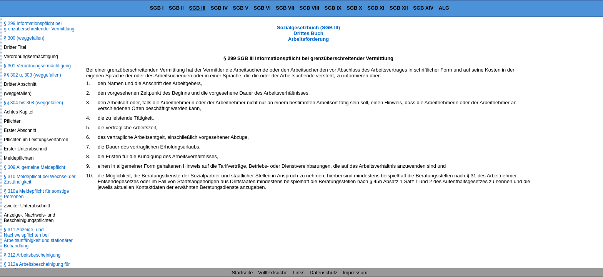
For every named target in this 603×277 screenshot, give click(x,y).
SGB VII (285, 8)
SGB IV (219, 8)
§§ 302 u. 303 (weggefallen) (32, 75)
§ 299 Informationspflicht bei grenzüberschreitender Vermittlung (39, 26)
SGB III (197, 8)
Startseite (242, 272)
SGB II (176, 8)
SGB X (354, 8)
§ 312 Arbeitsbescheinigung (32, 255)
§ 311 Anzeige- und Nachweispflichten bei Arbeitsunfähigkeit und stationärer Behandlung (38, 238)
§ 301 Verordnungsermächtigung (37, 65)
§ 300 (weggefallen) (24, 38)
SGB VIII (309, 8)
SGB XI (375, 8)
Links (298, 272)
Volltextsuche (273, 272)
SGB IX (333, 8)
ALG (444, 8)
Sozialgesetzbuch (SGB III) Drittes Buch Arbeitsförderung (308, 33)
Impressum (355, 272)
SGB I (156, 8)
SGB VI (262, 8)
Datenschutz (323, 272)
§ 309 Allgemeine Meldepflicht (34, 167)
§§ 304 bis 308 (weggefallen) (33, 102)
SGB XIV (423, 8)
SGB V (240, 8)
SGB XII (399, 8)
